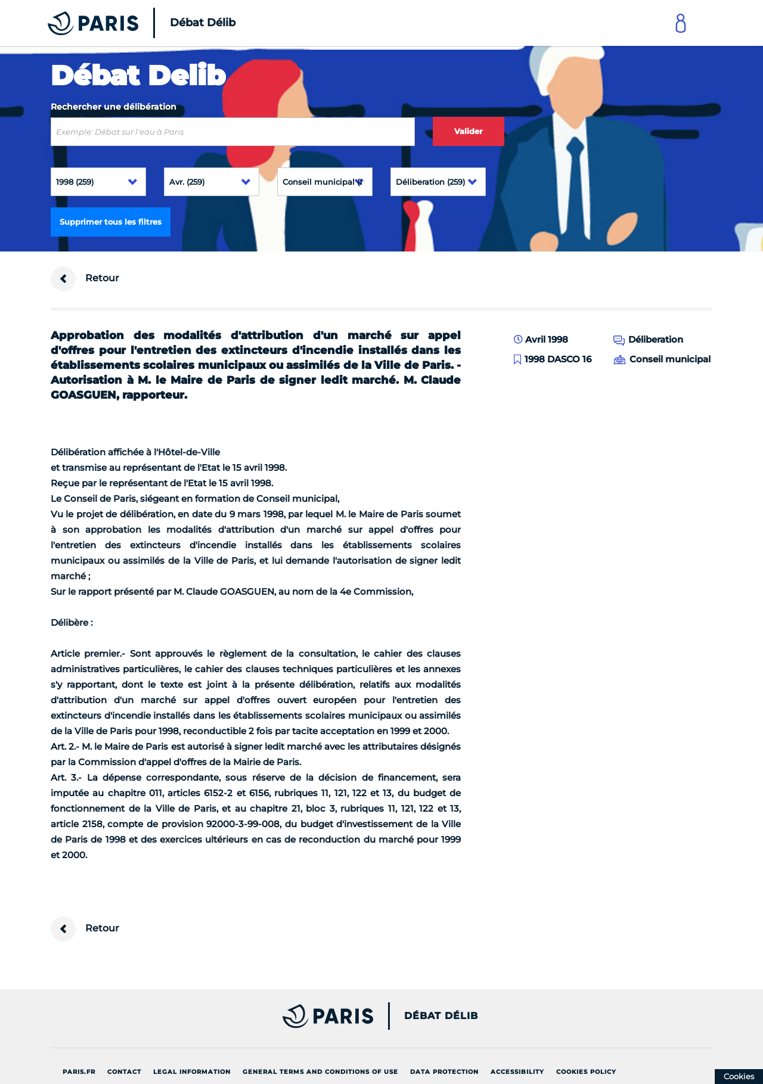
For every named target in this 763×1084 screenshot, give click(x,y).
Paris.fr (79, 1072)
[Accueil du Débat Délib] (125, 23)
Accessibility (517, 1072)
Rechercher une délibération (113, 106)
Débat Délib (441, 1016)
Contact (124, 1072)
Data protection (444, 1072)
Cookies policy (586, 1072)
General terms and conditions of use (320, 1072)
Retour (85, 278)
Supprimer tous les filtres (111, 221)
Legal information (192, 1072)
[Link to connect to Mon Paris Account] (680, 23)
